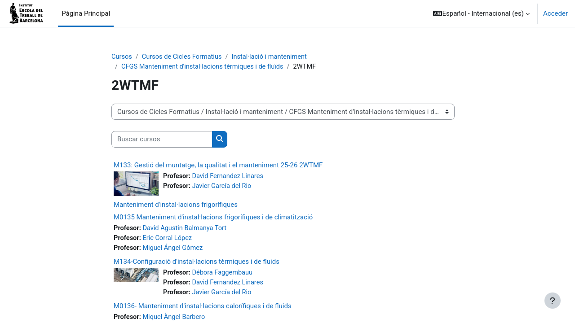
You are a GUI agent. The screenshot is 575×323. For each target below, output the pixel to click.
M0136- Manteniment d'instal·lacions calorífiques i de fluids (203, 308)
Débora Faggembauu (224, 274)
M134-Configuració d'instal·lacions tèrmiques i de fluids (196, 263)
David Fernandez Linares (229, 177)
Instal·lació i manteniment (273, 57)
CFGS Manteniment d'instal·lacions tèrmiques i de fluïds (204, 67)
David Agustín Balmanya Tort (186, 229)
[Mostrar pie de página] (552, 300)
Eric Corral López (168, 239)
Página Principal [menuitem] (86, 13)
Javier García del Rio (223, 187)
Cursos (122, 57)
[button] (481, 13)
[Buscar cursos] (161, 140)
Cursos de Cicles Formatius (183, 57)
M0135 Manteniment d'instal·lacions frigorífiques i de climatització (213, 218)
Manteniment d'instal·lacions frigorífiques (176, 205)
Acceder (555, 13)
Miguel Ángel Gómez (174, 249)
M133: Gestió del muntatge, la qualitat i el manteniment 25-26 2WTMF (218, 166)
